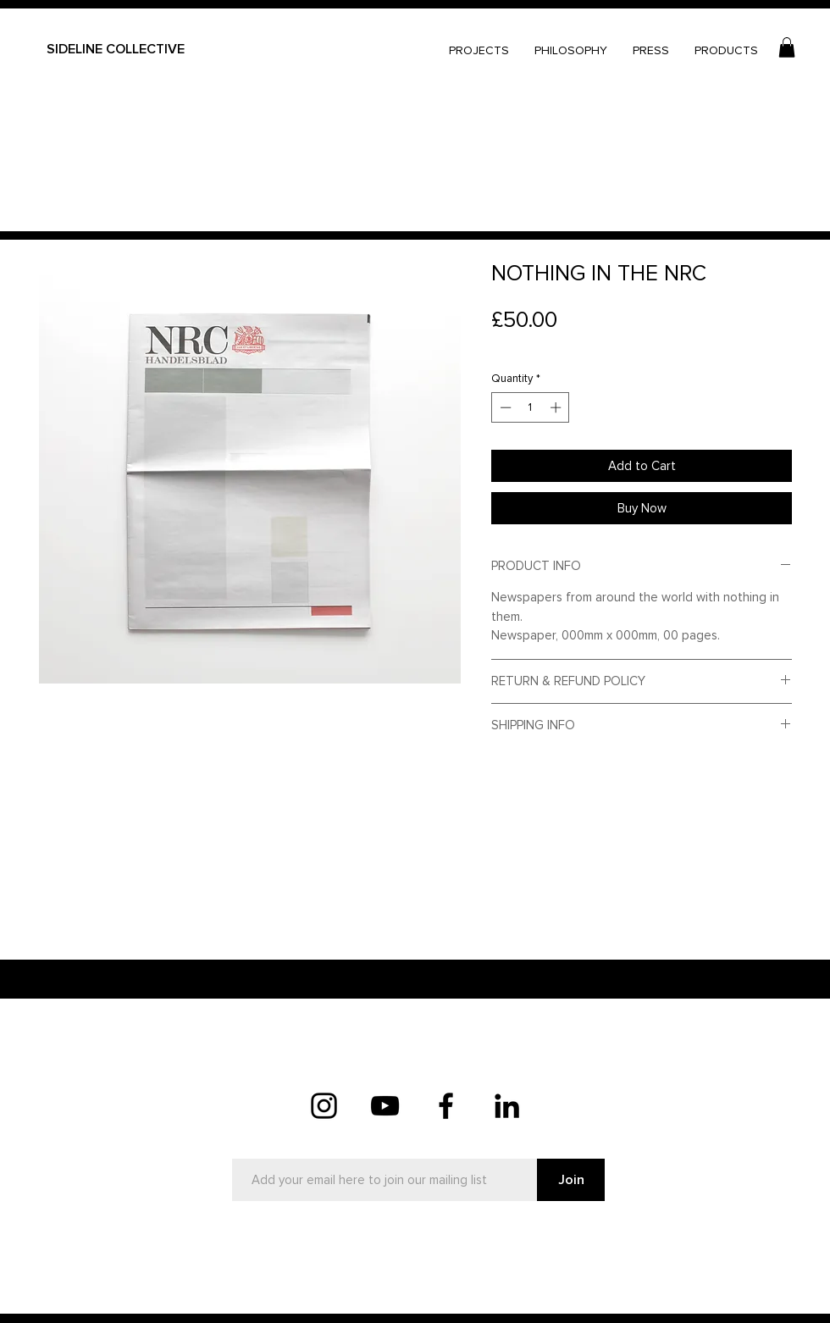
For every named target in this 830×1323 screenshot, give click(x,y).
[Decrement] (504, 407)
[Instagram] (324, 1105)
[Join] (571, 1180)
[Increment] (557, 407)
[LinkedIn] (507, 1105)
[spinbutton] (530, 407)
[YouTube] (385, 1105)
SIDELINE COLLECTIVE (116, 49)
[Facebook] (446, 1105)
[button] (786, 47)
